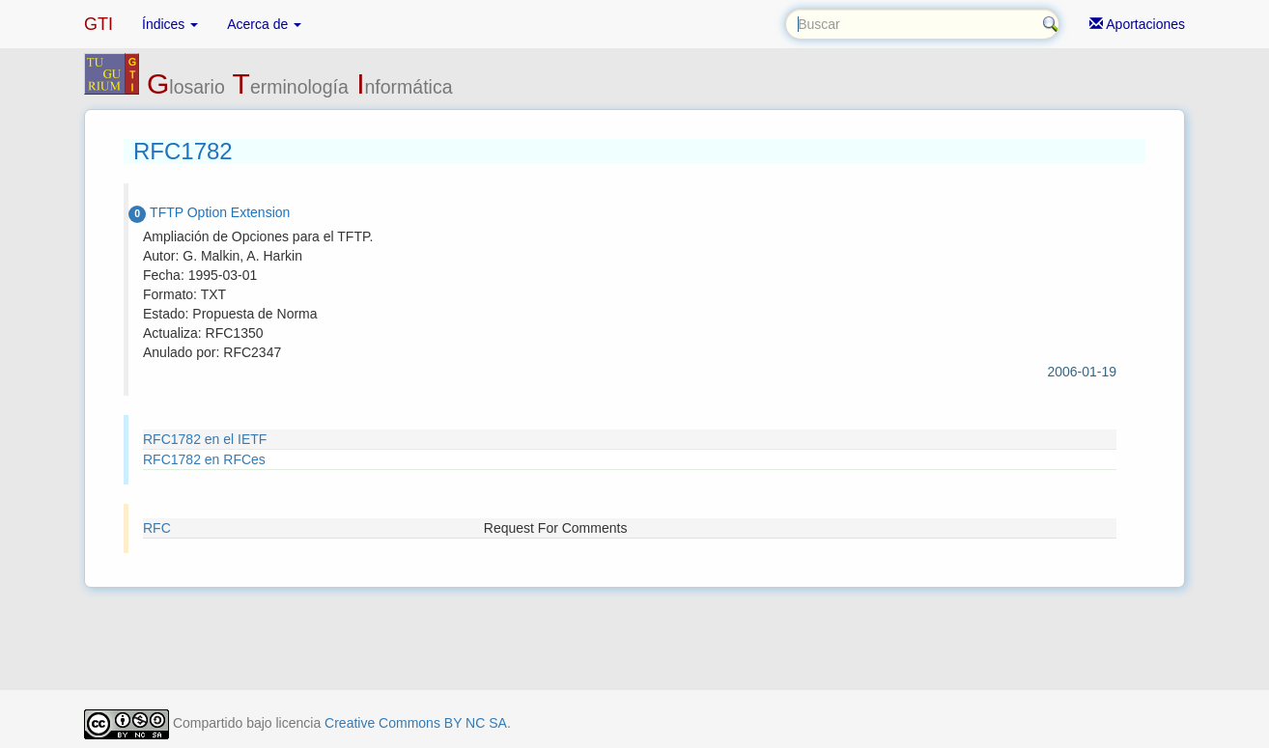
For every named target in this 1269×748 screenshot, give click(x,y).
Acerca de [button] (264, 24)
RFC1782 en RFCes (204, 459)
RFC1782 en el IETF (205, 439)
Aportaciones (1137, 24)
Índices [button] (170, 24)
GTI (98, 24)
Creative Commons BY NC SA (415, 723)
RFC (157, 528)
